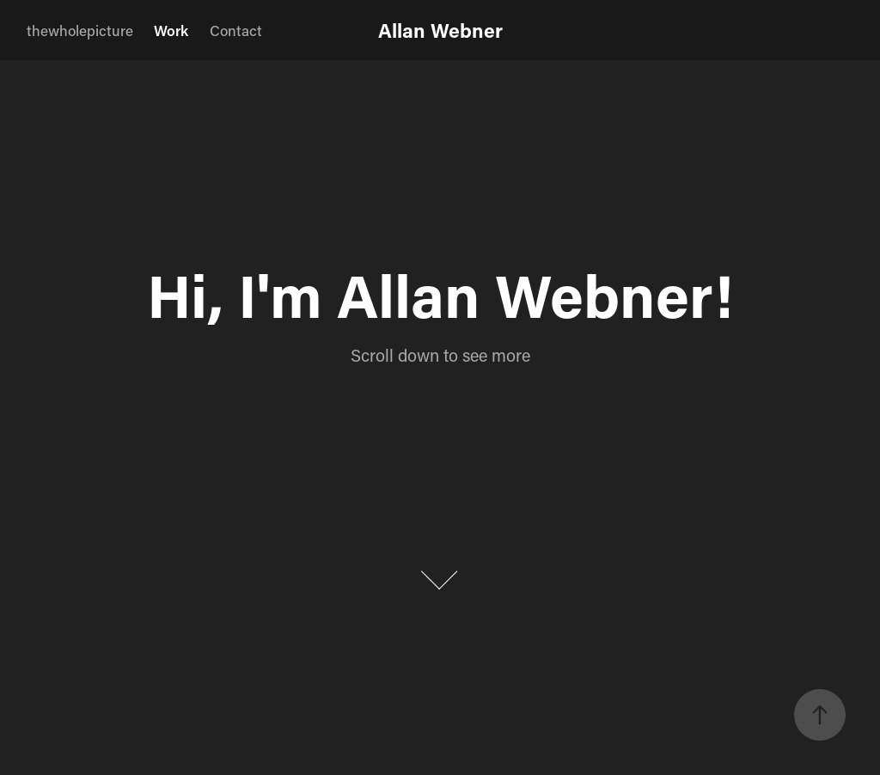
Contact (236, 30)
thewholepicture (80, 30)
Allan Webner (440, 30)
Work (171, 30)
